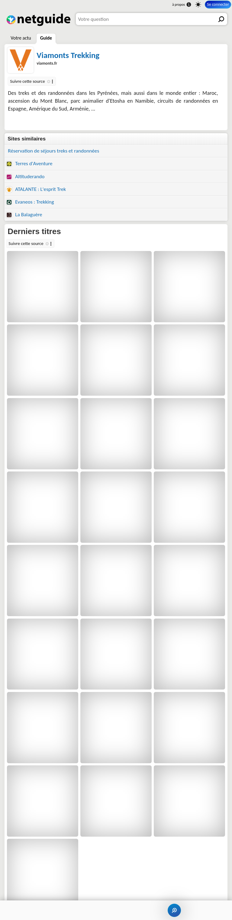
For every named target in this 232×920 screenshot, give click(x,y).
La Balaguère (24, 214)
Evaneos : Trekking (30, 202)
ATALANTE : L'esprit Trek (36, 189)
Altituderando (25, 176)
